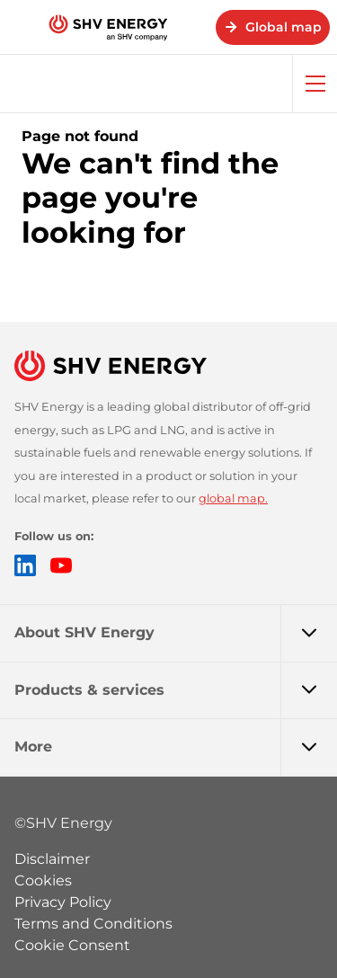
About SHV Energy (175, 633)
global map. (233, 498)
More (175, 747)
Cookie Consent (72, 945)
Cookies (43, 880)
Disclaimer (52, 858)
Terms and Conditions (93, 923)
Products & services (175, 690)
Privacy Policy (62, 902)
